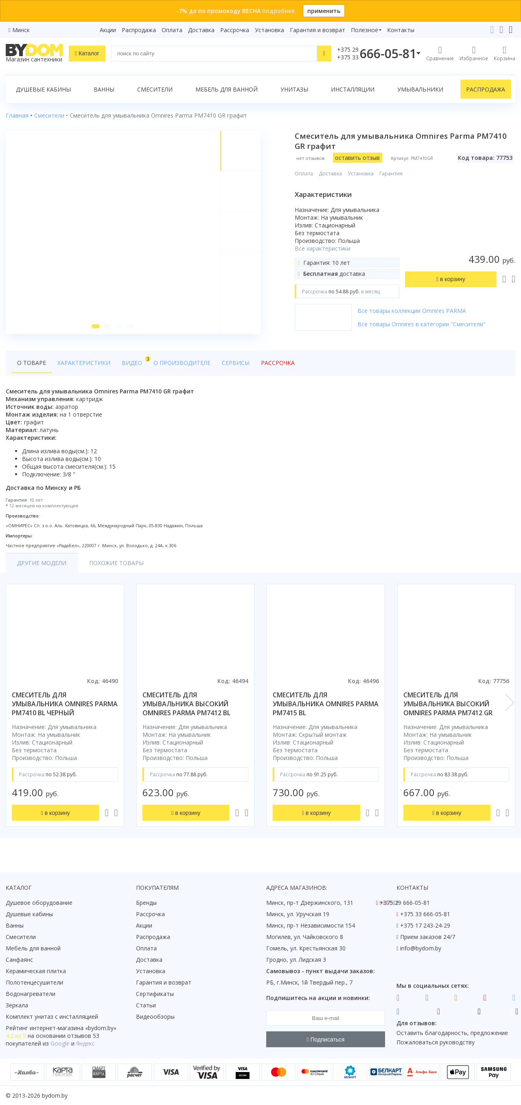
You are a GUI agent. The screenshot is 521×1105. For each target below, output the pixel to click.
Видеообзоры (155, 1016)
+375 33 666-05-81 (425, 914)
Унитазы (294, 89)
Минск (21, 30)
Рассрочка (234, 30)
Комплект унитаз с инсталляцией (52, 1016)
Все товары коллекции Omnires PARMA (411, 310)
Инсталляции (352, 89)
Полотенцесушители (34, 982)
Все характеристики (322, 248)
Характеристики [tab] (83, 363)
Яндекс (85, 1043)
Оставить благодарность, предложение (452, 1033)
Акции (108, 30)
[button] (96, 326)
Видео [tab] (135, 361)
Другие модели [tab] (41, 563)
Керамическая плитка (36, 971)
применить (323, 11)
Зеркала (17, 1005)
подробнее (278, 11)
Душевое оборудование (39, 902)
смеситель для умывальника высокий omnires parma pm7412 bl (186, 703)
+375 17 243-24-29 (425, 925)
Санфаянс (19, 959)
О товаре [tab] (31, 363)
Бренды (146, 902)
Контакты (400, 30)
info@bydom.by (420, 948)
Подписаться (326, 1039)
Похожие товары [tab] (116, 563)
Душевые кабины (43, 89)
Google (60, 1043)
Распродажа (139, 30)
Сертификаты (155, 994)
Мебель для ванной (226, 89)
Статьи (146, 1005)
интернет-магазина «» (73, 1028)
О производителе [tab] (181, 363)
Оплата (172, 30)
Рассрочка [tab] (278, 363)
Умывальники (420, 89)
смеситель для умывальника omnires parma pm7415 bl (326, 703)
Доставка (201, 30)
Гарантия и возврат (317, 30)
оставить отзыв (357, 158)
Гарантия (391, 173)
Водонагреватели (30, 994)
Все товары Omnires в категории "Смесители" (421, 324)
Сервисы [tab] (236, 363)
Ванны (104, 89)
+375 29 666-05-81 (405, 902)
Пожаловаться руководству (435, 1042)
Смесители (155, 89)
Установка (269, 30)
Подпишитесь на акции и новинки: (318, 998)
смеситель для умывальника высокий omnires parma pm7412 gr (448, 703)
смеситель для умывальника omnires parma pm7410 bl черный (65, 703)
